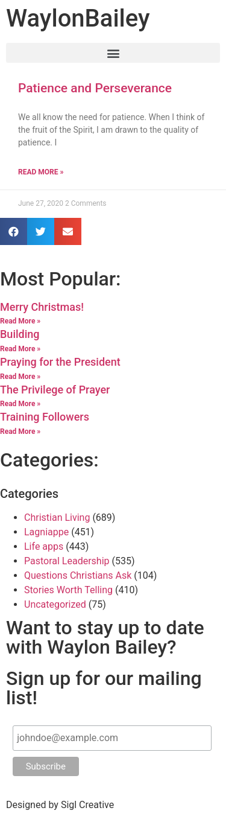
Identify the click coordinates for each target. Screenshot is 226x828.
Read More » (40, 172)
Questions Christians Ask (77, 575)
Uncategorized (55, 604)
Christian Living (57, 517)
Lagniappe (46, 532)
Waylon (78, 18)
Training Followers (44, 416)
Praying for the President (60, 361)
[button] (113, 53)
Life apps (43, 546)
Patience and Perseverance (95, 88)
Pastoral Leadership (67, 561)
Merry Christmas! (42, 307)
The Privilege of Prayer (55, 389)
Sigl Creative (87, 804)
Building (20, 334)
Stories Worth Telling (68, 590)
